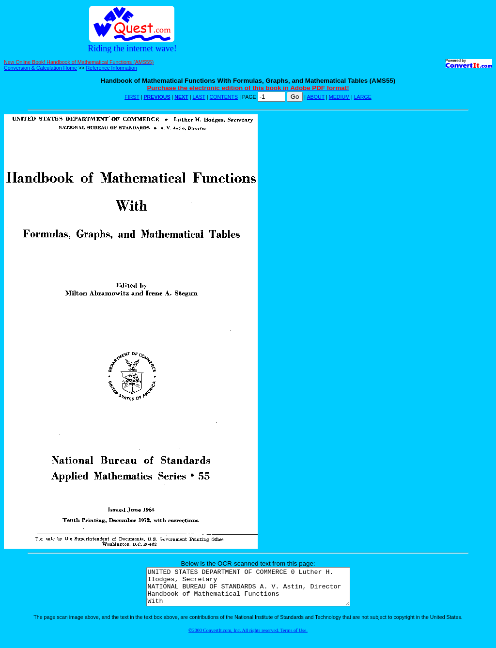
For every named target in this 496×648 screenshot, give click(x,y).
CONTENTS (224, 97)
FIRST (132, 97)
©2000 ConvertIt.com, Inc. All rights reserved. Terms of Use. (248, 637)
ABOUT (316, 97)
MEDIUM (339, 97)
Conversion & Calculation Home (40, 68)
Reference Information (111, 68)
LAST (198, 97)
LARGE (363, 97)
